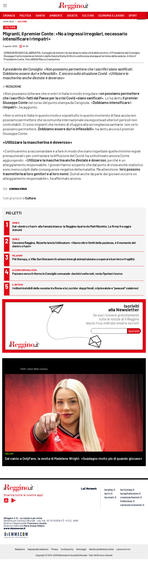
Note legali (81, 549)
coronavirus (18, 188)
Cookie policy (67, 549)
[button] (141, 23)
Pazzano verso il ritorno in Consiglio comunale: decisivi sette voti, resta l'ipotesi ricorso (67, 273)
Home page (8, 21)
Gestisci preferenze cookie (101, 549)
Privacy (54, 549)
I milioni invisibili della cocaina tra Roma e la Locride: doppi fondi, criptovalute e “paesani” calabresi (75, 288)
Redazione (20, 549)
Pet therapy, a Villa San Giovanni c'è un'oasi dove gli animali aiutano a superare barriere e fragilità (73, 259)
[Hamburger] (5, 6)
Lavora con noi (123, 549)
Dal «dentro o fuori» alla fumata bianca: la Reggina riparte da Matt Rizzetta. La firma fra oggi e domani (71, 228)
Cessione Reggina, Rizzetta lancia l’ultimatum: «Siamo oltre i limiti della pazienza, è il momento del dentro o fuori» (74, 244)
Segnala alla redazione (37, 549)
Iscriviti (134, 331)
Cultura (22, 21)
